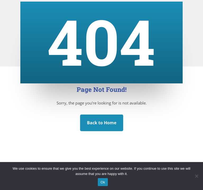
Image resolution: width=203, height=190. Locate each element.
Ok (102, 182)
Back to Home (101, 123)
